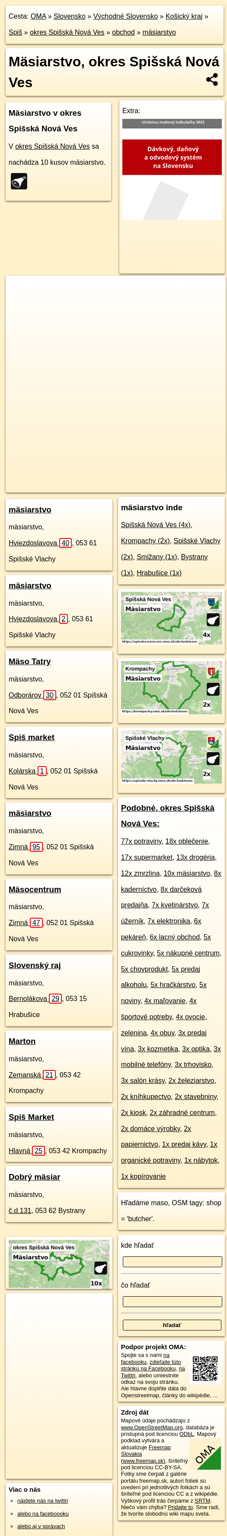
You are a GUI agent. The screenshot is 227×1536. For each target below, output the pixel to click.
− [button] (20, 303)
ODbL (186, 1434)
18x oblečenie (187, 841)
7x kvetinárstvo (175, 905)
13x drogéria (195, 857)
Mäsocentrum (35, 889)
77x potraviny (141, 841)
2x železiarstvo (191, 1080)
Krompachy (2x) (145, 541)
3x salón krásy (143, 1080)
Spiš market (31, 737)
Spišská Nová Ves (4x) (156, 524)
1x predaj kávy (184, 1144)
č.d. (20, 1210)
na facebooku (145, 1358)
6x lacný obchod (175, 937)
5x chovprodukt (144, 969)
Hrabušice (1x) (159, 573)
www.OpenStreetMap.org (152, 1427)
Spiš (15, 32)
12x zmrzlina (140, 873)
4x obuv (162, 1033)
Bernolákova (35, 999)
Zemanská (32, 1075)
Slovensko (70, 16)
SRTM (202, 1500)
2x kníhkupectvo (146, 1096)
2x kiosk (133, 1112)
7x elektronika (168, 921)
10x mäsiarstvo (186, 873)
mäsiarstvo (159, 32)
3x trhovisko (193, 1064)
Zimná (26, 847)
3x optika (196, 1049)
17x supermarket (147, 857)
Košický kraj (184, 16)
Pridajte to (180, 1507)
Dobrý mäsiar (35, 1176)
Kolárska (28, 771)
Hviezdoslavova (40, 543)
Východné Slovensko (125, 16)
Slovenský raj (35, 965)
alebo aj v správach (41, 1526)
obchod (123, 32)
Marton (22, 1041)
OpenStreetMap (69, 478)
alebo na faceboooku (43, 1513)
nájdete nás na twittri (42, 1500)
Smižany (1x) (157, 557)
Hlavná (27, 1151)
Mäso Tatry (30, 661)
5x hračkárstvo (172, 984)
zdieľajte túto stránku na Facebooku (151, 1365)
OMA (38, 16)
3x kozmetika (158, 1049)
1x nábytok (200, 1160)
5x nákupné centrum (188, 953)
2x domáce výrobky (150, 1128)
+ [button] (20, 290)
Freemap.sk (113, 478)
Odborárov (32, 695)
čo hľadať (135, 1285)
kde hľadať (137, 1245)
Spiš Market (31, 1117)
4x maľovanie (164, 1000)
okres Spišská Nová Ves (67, 32)
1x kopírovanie (143, 1176)
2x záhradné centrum (182, 1112)
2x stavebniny (196, 1096)
